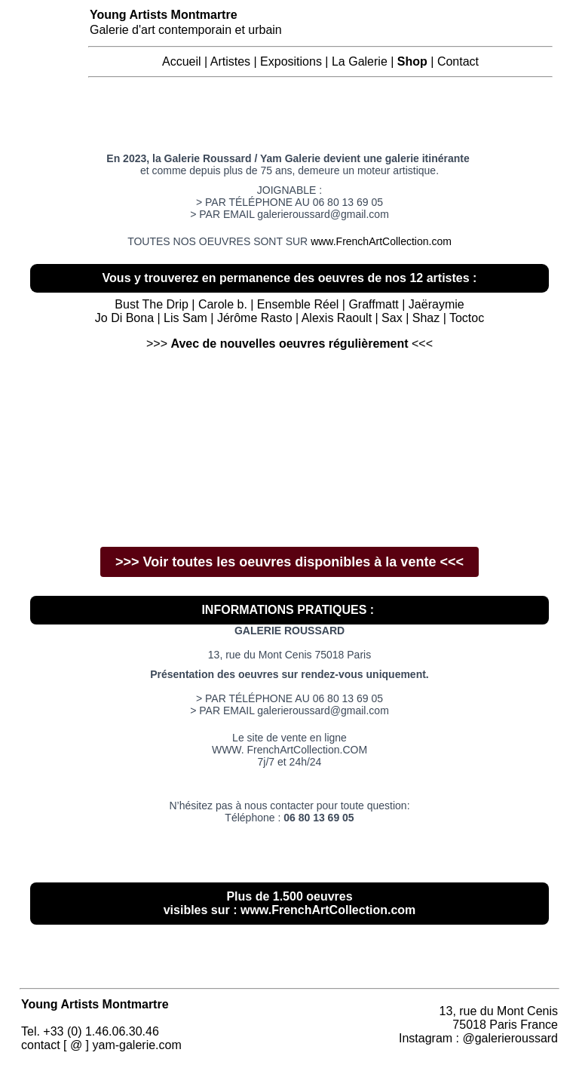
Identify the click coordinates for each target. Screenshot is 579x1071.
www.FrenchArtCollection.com (381, 241)
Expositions (291, 61)
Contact (458, 61)
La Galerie (360, 61)
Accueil (181, 61)
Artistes (230, 61)
